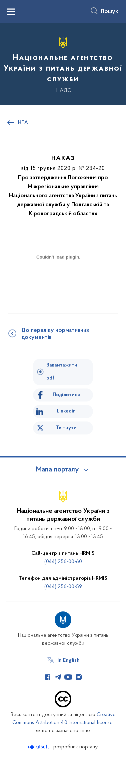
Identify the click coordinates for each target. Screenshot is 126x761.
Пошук (109, 12)
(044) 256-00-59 (63, 586)
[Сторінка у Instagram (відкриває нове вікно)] (79, 677)
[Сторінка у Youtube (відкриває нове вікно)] (68, 677)
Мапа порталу (57, 469)
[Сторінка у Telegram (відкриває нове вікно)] (58, 677)
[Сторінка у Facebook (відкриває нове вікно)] (48, 677)
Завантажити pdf (61, 372)
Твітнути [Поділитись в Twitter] (66, 427)
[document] (58, 280)
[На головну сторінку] (63, 63)
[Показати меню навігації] (11, 12)
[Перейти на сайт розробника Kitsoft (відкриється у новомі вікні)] (39, 746)
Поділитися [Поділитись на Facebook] (66, 394)
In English (68, 660)
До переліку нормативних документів (55, 334)
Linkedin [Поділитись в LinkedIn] (66, 411)
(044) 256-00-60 (63, 561)
